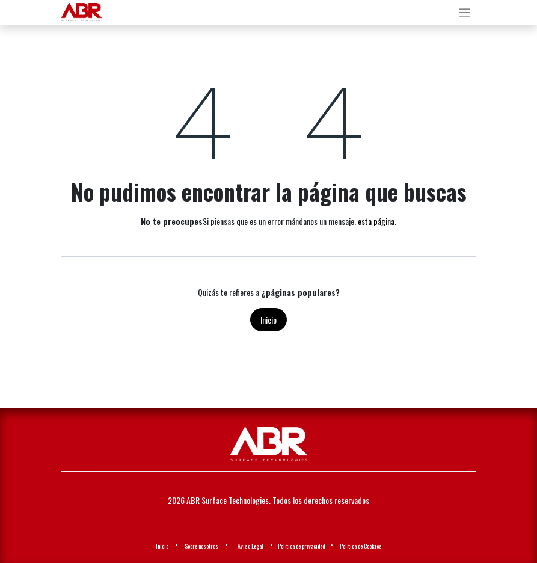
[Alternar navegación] (464, 12)
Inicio (268, 319)
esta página (376, 221)
